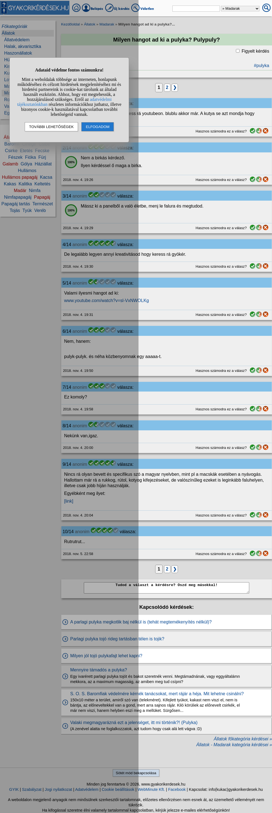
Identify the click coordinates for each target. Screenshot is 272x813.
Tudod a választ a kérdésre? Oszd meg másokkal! (166, 588)
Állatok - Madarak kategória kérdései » (234, 744)
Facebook (177, 789)
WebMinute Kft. (151, 789)
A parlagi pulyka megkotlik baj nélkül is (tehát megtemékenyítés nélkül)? (141, 622)
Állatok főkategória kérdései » (243, 739)
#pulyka (261, 65)
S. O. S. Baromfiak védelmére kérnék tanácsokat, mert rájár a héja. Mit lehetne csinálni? (157, 693)
